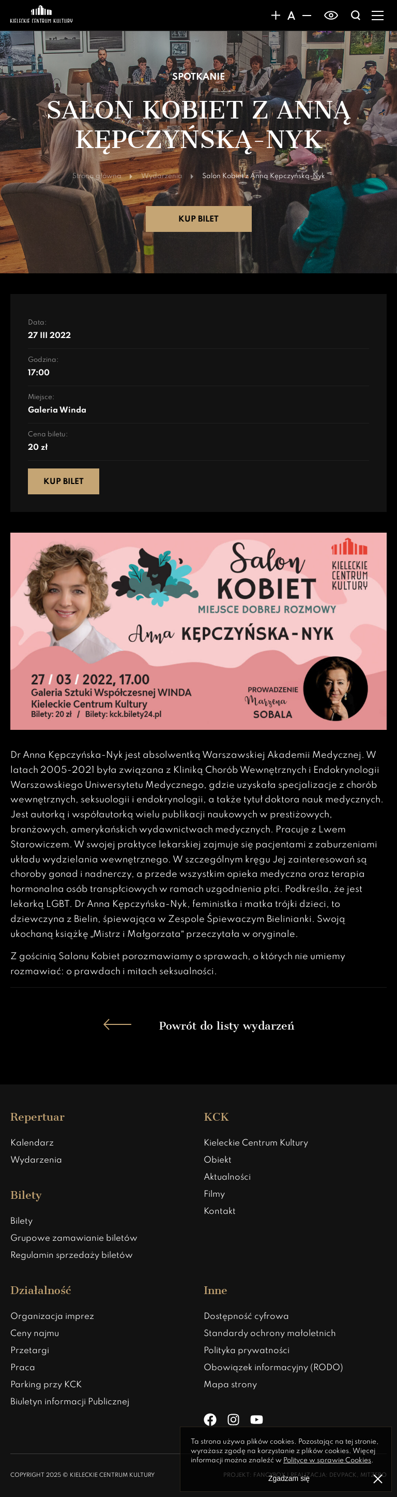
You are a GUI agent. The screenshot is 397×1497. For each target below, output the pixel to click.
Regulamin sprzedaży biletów (71, 1255)
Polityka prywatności (246, 1350)
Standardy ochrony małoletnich (270, 1333)
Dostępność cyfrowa (246, 1316)
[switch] (331, 15)
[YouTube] (256, 1419)
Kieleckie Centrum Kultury (256, 1143)
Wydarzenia (36, 1160)
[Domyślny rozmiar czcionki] (291, 15)
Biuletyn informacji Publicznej (69, 1402)
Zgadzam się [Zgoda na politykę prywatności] (289, 1478)
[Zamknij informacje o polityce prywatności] (378, 1479)
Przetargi (29, 1350)
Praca (22, 1367)
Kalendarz (32, 1143)
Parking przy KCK (46, 1385)
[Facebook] (210, 1419)
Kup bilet (198, 219)
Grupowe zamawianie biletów (74, 1238)
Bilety (21, 1221)
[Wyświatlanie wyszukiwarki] (355, 15)
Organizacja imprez (52, 1316)
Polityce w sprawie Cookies (327, 1460)
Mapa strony (230, 1385)
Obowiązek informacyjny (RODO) (273, 1367)
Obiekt (218, 1160)
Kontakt (220, 1211)
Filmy (214, 1194)
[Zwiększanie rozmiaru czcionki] (275, 15)
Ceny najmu (34, 1333)
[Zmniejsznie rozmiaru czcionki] (306, 15)
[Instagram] (233, 1419)
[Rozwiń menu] (378, 15)
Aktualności (227, 1177)
